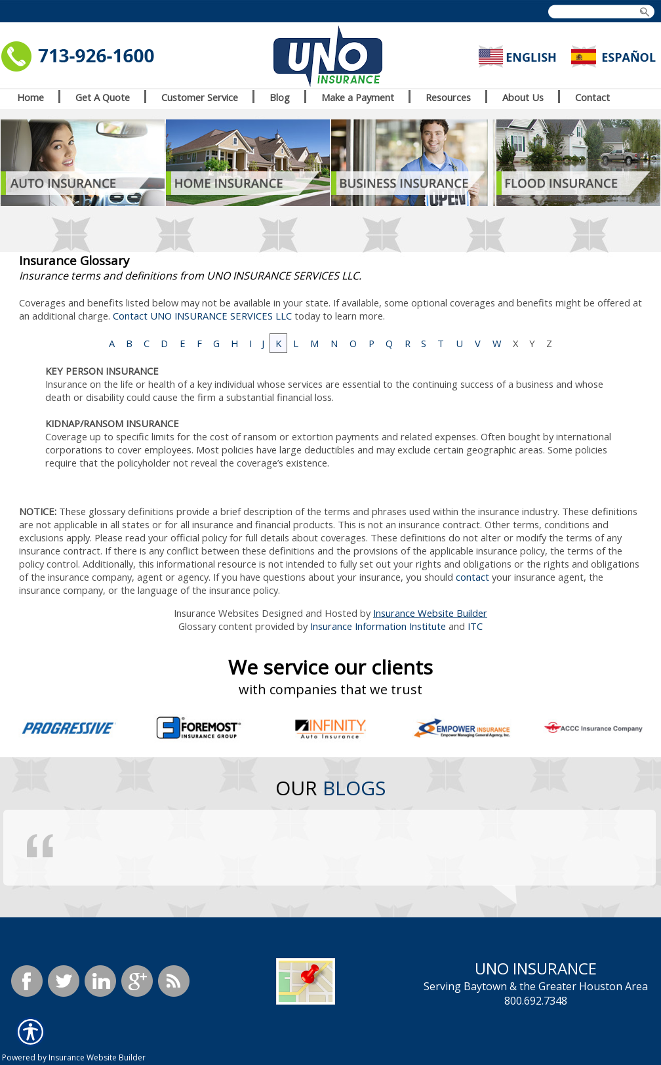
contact (472, 576)
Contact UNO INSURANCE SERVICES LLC (202, 315)
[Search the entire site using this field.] (599, 12)
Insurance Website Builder (430, 612)
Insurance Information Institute (378, 626)
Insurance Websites (216, 612)
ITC (475, 626)
